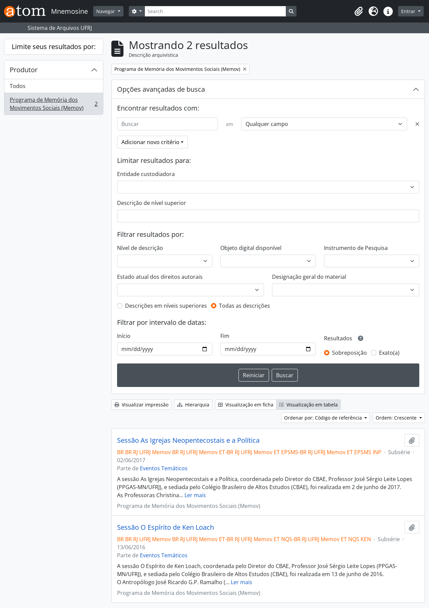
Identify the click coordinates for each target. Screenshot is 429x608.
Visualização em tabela (308, 404)
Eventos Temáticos (163, 468)
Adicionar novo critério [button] (150, 142)
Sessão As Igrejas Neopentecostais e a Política (188, 440)
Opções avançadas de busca (161, 89)
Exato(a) (389, 352)
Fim (224, 336)
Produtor (24, 69)
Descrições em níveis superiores (166, 305)
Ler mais (195, 495)
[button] (358, 11)
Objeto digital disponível (250, 248)
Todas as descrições (244, 305)
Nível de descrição (140, 248)
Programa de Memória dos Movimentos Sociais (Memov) (53, 104)
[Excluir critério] (417, 124)
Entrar (409, 11)
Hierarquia (193, 404)
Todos (17, 86)
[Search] (215, 11)
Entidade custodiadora (146, 174)
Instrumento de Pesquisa (356, 248)
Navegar (106, 11)
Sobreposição (349, 352)
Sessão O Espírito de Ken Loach (165, 527)
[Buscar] (167, 124)
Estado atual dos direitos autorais (160, 276)
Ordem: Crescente (397, 418)
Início (123, 336)
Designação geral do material (309, 276)
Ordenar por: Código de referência (323, 418)
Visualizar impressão (141, 404)
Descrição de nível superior (151, 203)
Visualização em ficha (245, 404)
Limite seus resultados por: (54, 46)
